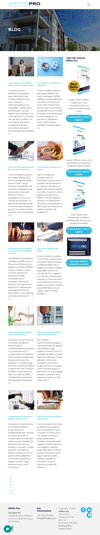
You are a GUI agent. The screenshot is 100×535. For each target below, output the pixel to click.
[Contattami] (7, 529)
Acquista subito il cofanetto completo (79, 262)
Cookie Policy (65, 529)
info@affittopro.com (46, 518)
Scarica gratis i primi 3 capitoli (79, 118)
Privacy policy (65, 526)
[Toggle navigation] (88, 4)
